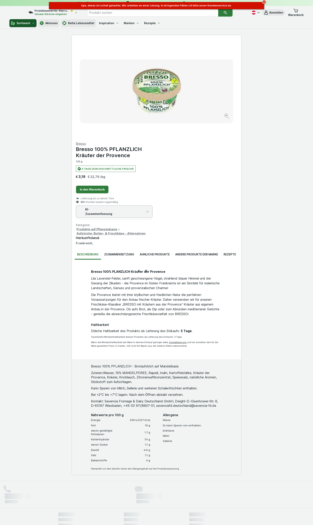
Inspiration (109, 23)
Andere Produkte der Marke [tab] (196, 158)
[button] (273, 12)
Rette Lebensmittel (78, 23)
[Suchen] (233, 13)
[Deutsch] (255, 13)
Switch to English (164, 500)
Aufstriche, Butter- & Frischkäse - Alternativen (195, 137)
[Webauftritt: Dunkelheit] (174, 517)
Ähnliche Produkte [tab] (155, 158)
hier (125, 490)
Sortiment (23, 23)
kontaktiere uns (178, 246)
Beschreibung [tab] (88, 158)
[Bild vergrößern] (142, 104)
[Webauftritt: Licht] (154, 517)
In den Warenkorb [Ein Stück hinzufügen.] (176, 93)
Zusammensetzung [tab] (119, 158)
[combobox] (161, 13)
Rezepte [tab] (230, 158)
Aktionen (49, 23)
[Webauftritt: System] (136, 517)
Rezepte (152, 23)
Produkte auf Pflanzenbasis (181, 133)
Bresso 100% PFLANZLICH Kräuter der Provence (193, 56)
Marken (131, 23)
